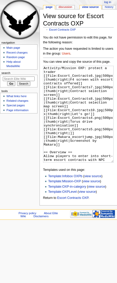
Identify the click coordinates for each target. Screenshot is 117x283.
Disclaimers (40, 235)
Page (49, 6)
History (109, 6)
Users (66, 53)
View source (90, 6)
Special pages (15, 105)
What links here (16, 96)
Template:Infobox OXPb (65, 195)
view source (92, 195)
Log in (107, 2)
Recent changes (17, 52)
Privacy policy (27, 232)
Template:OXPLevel (62, 211)
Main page (13, 47)
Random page (15, 57)
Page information (17, 110)
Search (6, 72)
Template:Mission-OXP (64, 200)
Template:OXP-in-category (67, 206)
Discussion (65, 6)
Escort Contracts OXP (62, 29)
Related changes (17, 100)
